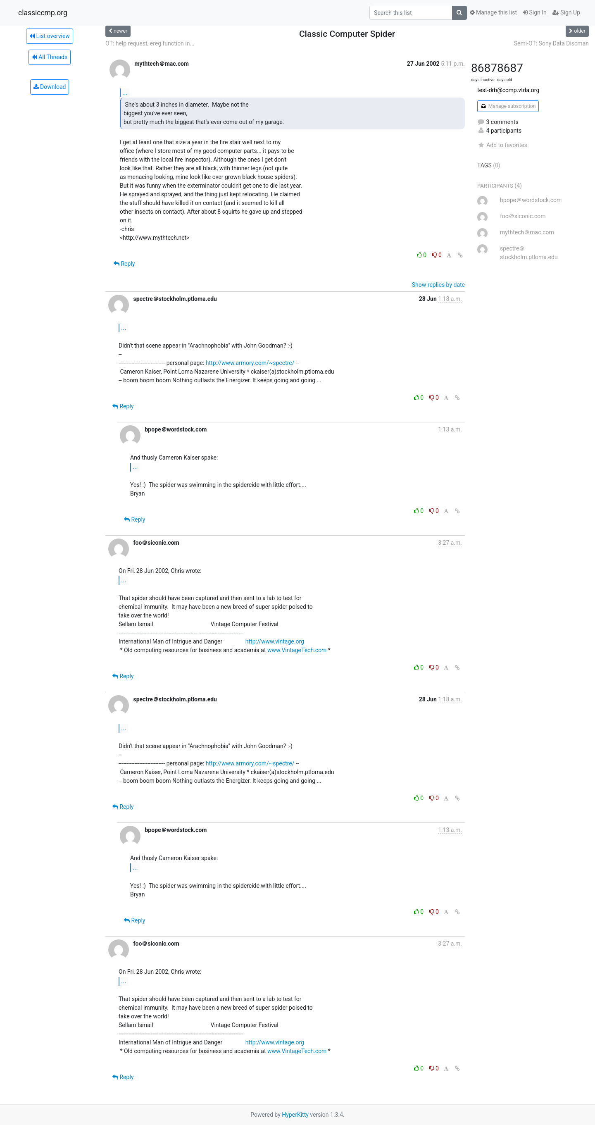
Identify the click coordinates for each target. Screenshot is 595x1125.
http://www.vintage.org (274, 641)
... (125, 92)
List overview (49, 36)
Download (49, 86)
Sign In (535, 12)
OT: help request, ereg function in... (150, 43)
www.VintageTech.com (296, 650)
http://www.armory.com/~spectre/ (250, 363)
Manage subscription (508, 106)
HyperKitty (295, 1114)
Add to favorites (502, 145)
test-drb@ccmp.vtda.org (508, 90)
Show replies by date (438, 284)
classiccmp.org (42, 13)
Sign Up (566, 12)
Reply (124, 263)
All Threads (49, 57)
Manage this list (493, 12)
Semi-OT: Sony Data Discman (551, 43)
